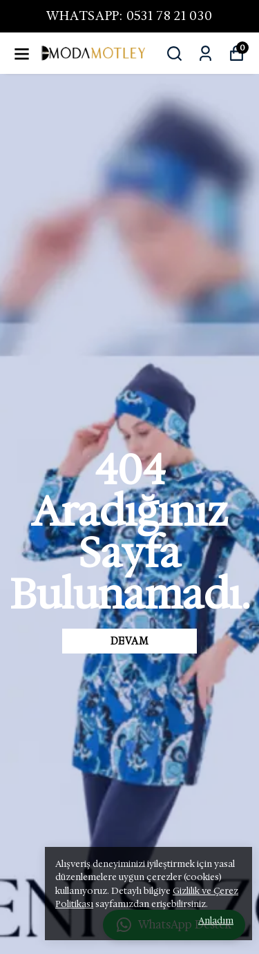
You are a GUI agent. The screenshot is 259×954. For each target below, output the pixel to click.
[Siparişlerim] (205, 53)
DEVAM (130, 641)
